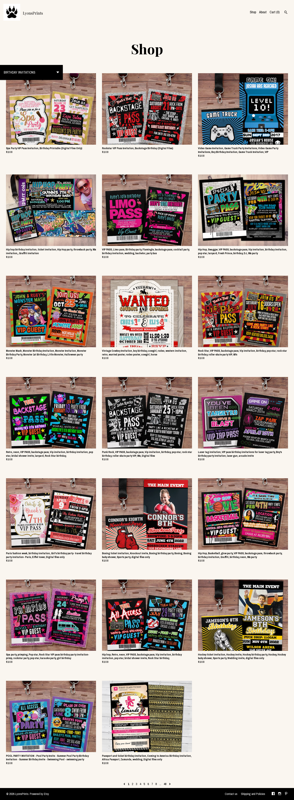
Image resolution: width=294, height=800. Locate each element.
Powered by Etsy (39, 794)
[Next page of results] (170, 784)
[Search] (285, 13)
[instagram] (279, 794)
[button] (31, 72)
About (263, 12)
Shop (253, 12)
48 (165, 784)
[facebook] (273, 794)
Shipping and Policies (253, 794)
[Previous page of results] (124, 784)
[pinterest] (286, 794)
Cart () (275, 12)
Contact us (231, 794)
